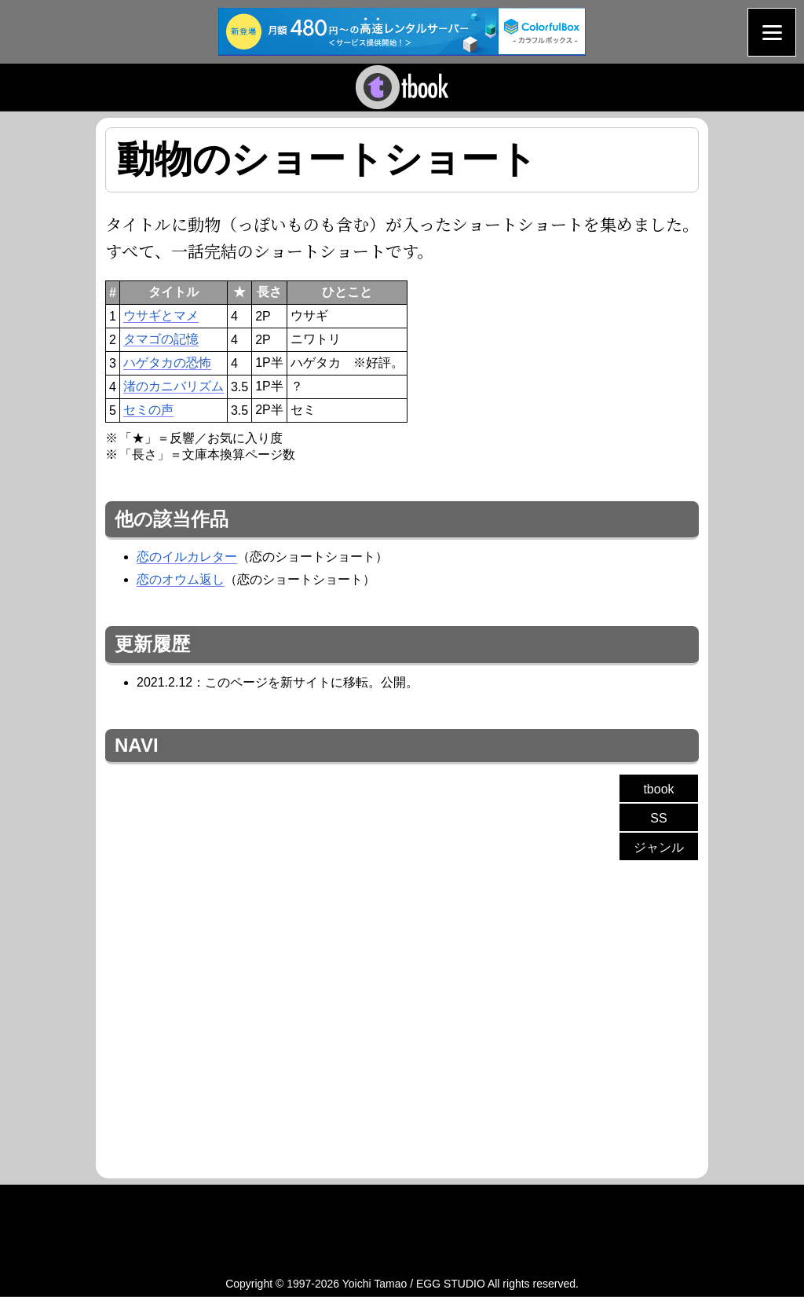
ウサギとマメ (161, 315)
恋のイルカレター (187, 556)
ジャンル (659, 847)
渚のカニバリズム (173, 386)
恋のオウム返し (181, 579)
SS (658, 818)
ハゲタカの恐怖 (167, 362)
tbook (658, 789)
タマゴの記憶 (161, 339)
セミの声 (148, 409)
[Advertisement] (237, 1013)
